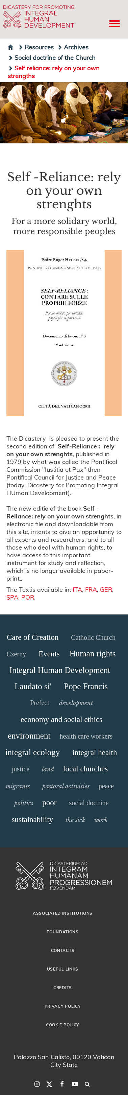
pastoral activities (65, 786)
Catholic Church (93, 637)
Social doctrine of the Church (52, 57)
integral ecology (32, 752)
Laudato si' (33, 686)
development (76, 703)
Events (49, 654)
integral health (94, 752)
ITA (77, 589)
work (101, 820)
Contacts (63, 950)
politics (23, 803)
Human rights (93, 653)
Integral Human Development (59, 670)
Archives (72, 47)
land (48, 769)
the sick (75, 820)
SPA (12, 597)
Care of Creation (32, 637)
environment (29, 735)
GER (106, 589)
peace (106, 786)
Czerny (16, 654)
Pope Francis (86, 686)
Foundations (63, 931)
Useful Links (62, 969)
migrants (18, 786)
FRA (91, 589)
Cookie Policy (62, 1024)
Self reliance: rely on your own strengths (54, 72)
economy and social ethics (61, 719)
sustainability (32, 819)
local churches (85, 769)
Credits (62, 987)
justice (20, 769)
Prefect (39, 702)
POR (27, 597)
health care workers (85, 736)
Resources (36, 47)
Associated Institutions (63, 913)
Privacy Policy (63, 1006)
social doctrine (88, 803)
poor (49, 802)
